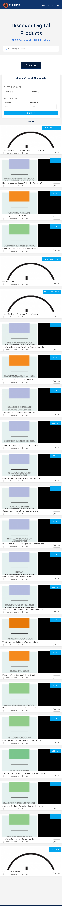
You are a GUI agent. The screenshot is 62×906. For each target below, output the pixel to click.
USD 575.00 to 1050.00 (51, 259)
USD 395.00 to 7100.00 (51, 128)
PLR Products (42, 40)
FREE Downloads (21, 40)
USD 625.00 (55, 849)
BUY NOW (57, 152)
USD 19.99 (55, 193)
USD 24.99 (55, 161)
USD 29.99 (55, 620)
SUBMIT (31, 113)
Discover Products (50, 5)
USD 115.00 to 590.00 (51, 292)
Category (31, 65)
